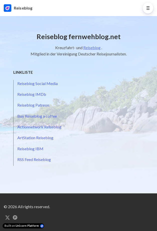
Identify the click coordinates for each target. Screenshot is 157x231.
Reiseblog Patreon (33, 105)
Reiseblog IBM (30, 148)
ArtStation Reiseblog (35, 137)
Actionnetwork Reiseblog (39, 126)
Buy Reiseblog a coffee (37, 116)
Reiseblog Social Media (37, 83)
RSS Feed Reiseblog (34, 159)
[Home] (21, 8)
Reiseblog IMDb (31, 94)
